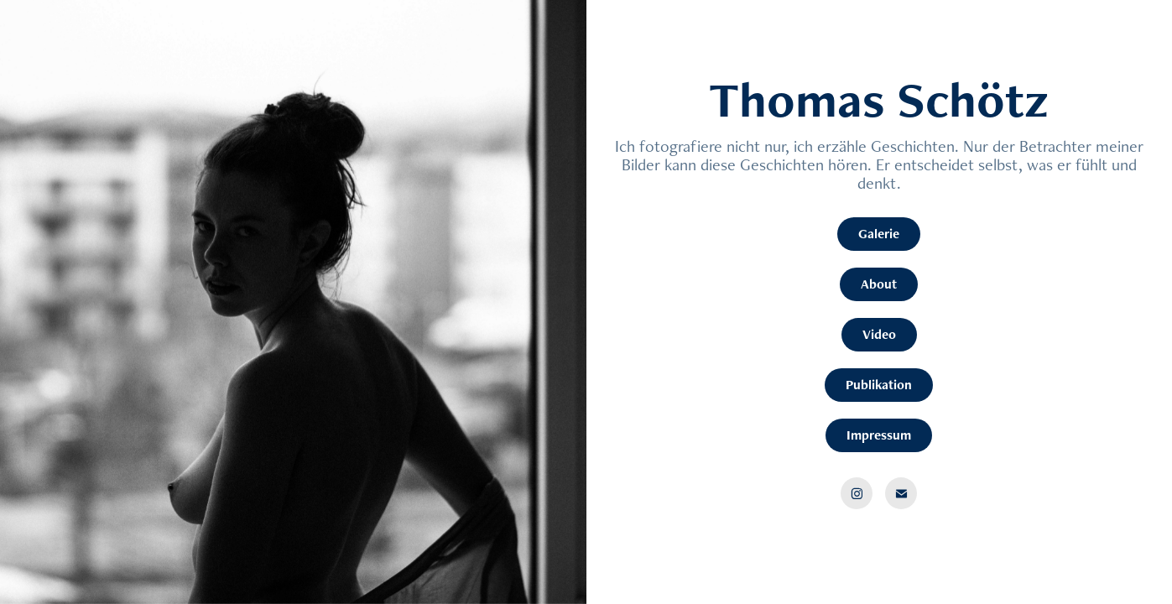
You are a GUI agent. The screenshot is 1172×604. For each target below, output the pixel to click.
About (879, 284)
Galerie (878, 233)
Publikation (879, 384)
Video (879, 334)
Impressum (878, 435)
